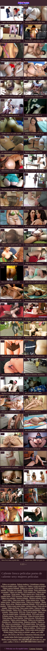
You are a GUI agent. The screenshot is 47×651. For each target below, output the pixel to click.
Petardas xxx (6, 622)
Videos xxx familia (16, 592)
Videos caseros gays (28, 594)
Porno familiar (18, 618)
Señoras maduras (23, 584)
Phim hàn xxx (37, 639)
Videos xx (41, 612)
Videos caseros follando (11, 588)
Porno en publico (29, 628)
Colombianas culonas (37, 584)
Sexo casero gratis (20, 616)
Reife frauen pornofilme (22, 637)
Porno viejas (10, 604)
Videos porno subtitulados (32, 610)
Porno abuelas (7, 618)
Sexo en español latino (10, 614)
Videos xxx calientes (8, 598)
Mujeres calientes (35, 598)
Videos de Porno (13, 608)
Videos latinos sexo (32, 600)
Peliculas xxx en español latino (23, 3)
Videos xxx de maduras (36, 620)
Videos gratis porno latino (16, 606)
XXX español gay (29, 592)
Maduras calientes (30, 622)
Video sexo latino (19, 600)
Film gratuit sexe (37, 637)
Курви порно (8, 632)
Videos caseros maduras (18, 620)
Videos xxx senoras (26, 588)
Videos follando (6, 610)
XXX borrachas (16, 596)
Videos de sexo (39, 608)
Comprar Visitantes (36, 649)
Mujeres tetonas (17, 622)
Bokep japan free (38, 641)
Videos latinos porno (18, 602)
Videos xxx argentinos (12, 624)
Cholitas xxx (22, 586)
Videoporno (29, 634)
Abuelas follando (16, 626)
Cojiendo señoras (25, 614)
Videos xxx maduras (9, 584)
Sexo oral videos (16, 628)
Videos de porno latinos (36, 616)
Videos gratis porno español (34, 630)
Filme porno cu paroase (21, 632)
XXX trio (22, 612)
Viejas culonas (28, 590)
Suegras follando (22, 598)
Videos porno (13, 612)
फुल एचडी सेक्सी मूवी (25, 639)
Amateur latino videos (16, 630)
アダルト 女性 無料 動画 (22, 641)
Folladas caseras (8, 616)
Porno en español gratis (9, 586)
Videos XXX (17, 610)
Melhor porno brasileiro (9, 639)
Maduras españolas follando (25, 604)
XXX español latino (28, 624)
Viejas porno (15, 594)
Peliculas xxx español (14, 590)
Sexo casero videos (26, 608)
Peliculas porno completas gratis (34, 596)
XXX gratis (5, 626)
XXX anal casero (38, 614)
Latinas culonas (31, 606)
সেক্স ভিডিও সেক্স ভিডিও (15, 634)
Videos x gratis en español (37, 586)
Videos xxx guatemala (30, 626)
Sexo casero (40, 624)
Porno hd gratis (31, 612)
